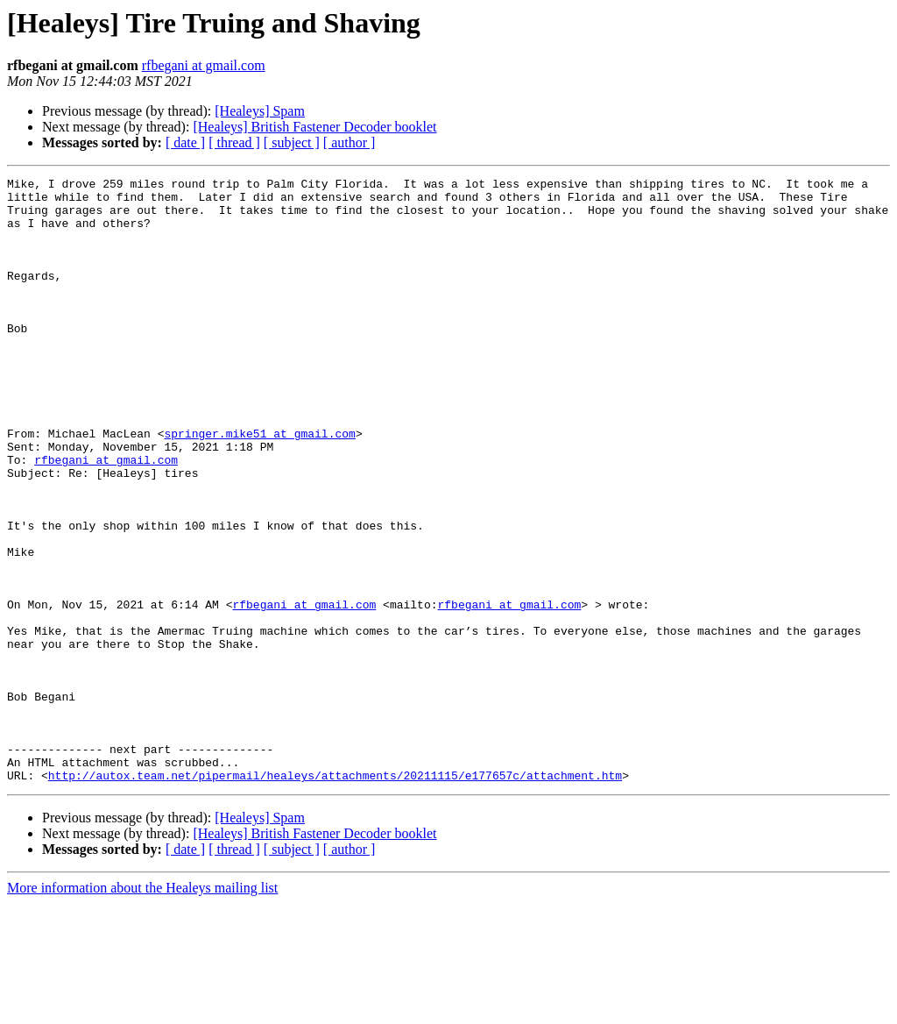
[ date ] (185, 142)
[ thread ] (234, 142)
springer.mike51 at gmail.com (259, 486)
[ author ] (349, 142)
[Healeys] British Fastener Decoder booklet (314, 126)
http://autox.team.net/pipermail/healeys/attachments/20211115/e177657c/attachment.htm (335, 896)
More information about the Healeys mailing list (142, 1008)
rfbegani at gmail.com (203, 65)
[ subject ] (292, 142)
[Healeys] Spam (260, 110)
